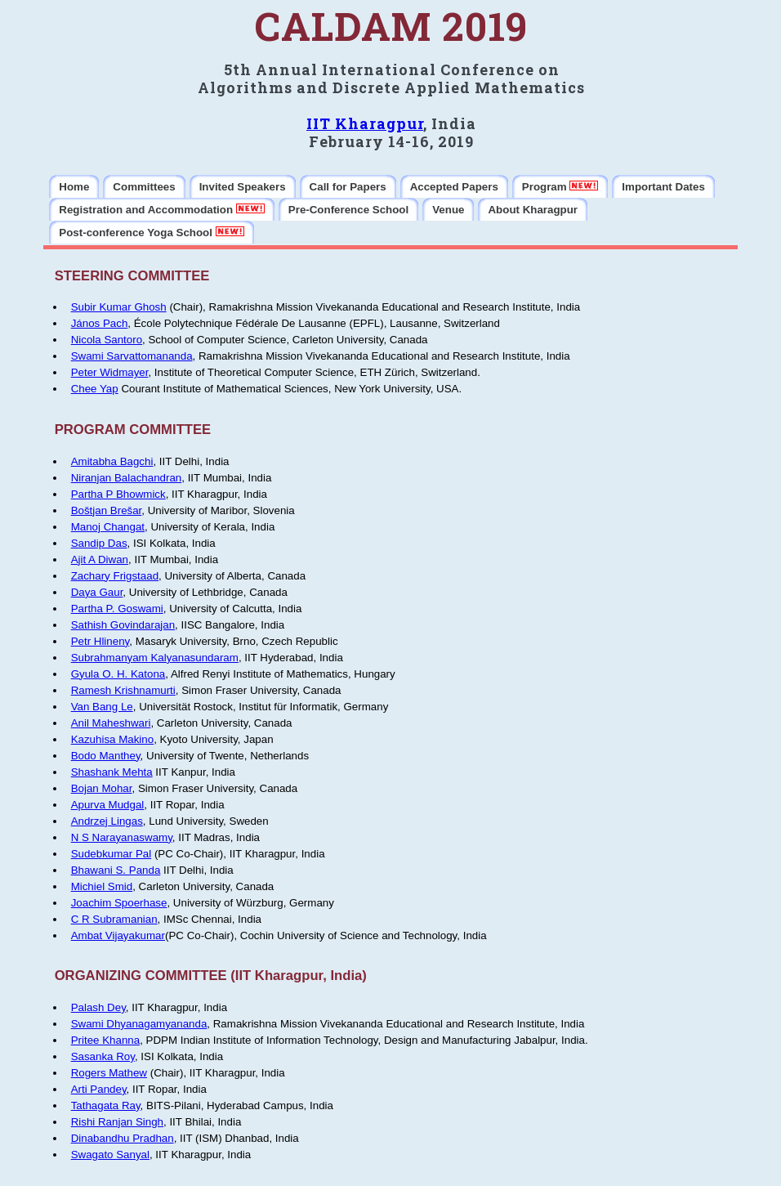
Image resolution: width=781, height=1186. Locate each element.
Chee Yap (94, 389)
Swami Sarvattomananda (132, 356)
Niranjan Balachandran (126, 478)
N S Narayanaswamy (121, 837)
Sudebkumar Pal (111, 854)
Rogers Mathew (109, 1073)
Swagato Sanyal (110, 1154)
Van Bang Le (102, 706)
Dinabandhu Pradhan (122, 1138)
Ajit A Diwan (99, 559)
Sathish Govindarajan (123, 625)
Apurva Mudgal (108, 805)
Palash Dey (98, 1007)
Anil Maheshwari (111, 723)
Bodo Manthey (106, 756)
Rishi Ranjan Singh (117, 1122)
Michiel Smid (102, 886)
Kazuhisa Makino (112, 739)
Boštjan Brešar (106, 510)
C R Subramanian (114, 919)
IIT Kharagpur (364, 123)
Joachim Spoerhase (119, 903)
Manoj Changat (108, 527)
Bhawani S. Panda (116, 870)
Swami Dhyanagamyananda (139, 1024)
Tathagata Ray (106, 1105)
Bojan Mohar (101, 788)
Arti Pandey (99, 1089)
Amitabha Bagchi (112, 461)
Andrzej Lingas (107, 821)
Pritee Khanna (105, 1040)
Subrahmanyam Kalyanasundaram (155, 657)
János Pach (99, 323)
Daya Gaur (97, 592)
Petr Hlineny (100, 641)
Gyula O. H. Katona (118, 674)
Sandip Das (99, 543)
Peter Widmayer (110, 372)
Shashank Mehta (112, 772)
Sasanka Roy (103, 1056)
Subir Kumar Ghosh (119, 307)
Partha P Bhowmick (118, 494)
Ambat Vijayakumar (118, 935)
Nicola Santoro (106, 339)
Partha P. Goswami (117, 608)
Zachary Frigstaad (114, 576)
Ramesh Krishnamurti (123, 690)
